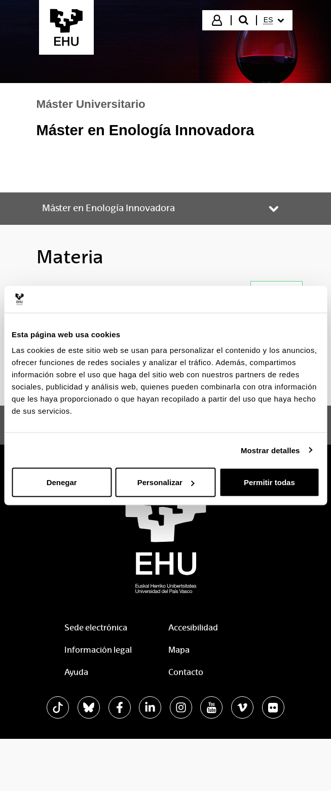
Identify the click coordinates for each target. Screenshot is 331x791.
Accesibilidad (193, 627)
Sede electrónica (95, 627)
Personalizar (166, 482)
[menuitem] (274, 20)
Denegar (62, 482)
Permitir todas (269, 482)
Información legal (98, 650)
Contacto (185, 672)
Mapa (179, 650)
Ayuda (76, 672)
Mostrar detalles (270, 450)
